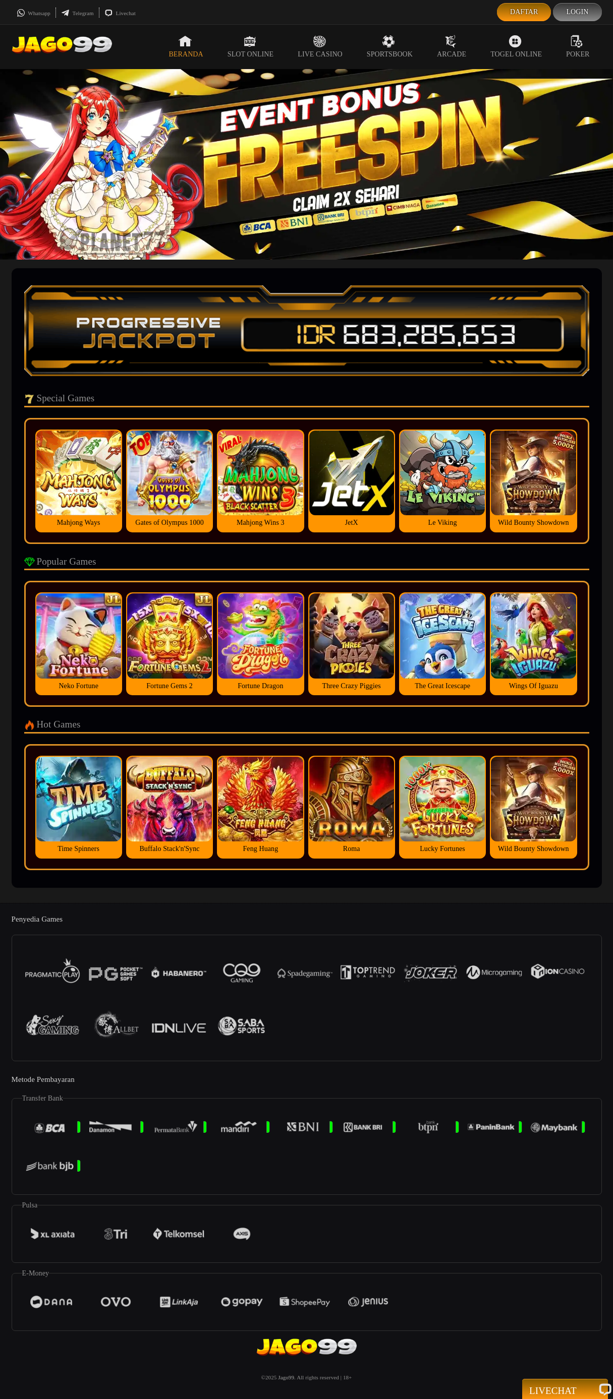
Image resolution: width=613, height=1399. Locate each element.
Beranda (186, 46)
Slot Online (250, 46)
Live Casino (320, 46)
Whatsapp (33, 13)
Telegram (77, 13)
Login (577, 12)
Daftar (524, 12)
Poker (577, 46)
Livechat (120, 13)
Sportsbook (390, 46)
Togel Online (516, 46)
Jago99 (286, 1377)
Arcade (451, 46)
